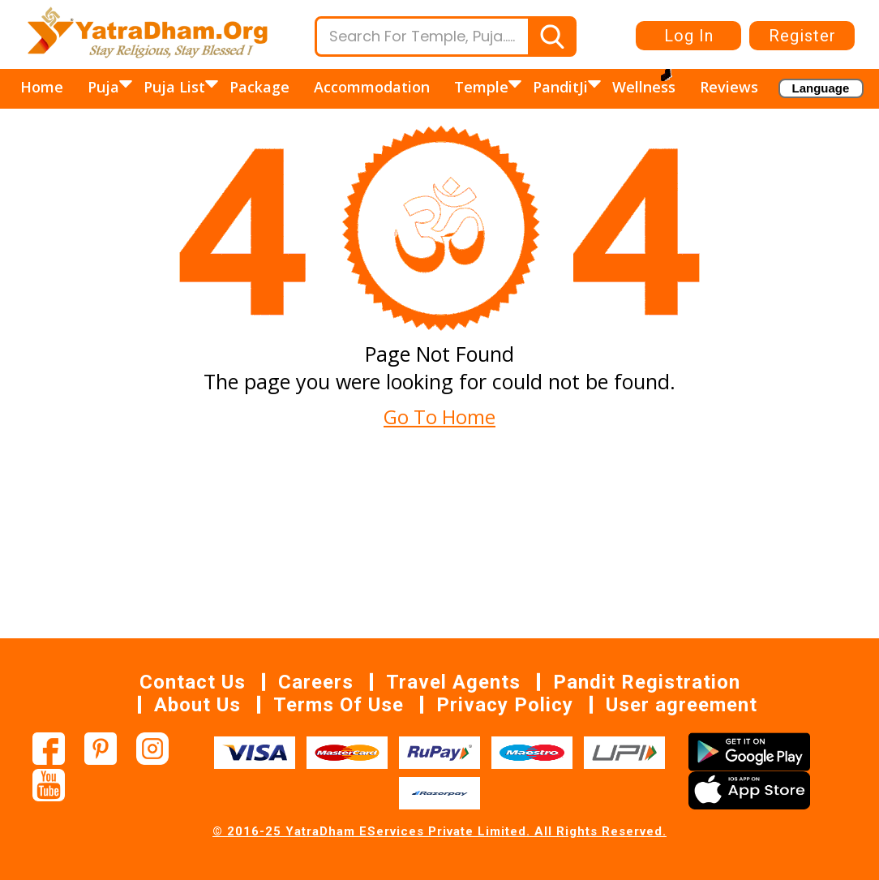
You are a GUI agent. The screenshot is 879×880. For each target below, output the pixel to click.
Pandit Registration (646, 682)
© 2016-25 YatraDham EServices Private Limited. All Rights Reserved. (439, 831)
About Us (197, 704)
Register (802, 35)
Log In (689, 35)
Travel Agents (453, 682)
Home (41, 87)
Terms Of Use (338, 704)
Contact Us (192, 682)
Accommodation (372, 87)
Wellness (643, 87)
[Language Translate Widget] (821, 88)
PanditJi (562, 87)
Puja (105, 87)
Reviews (729, 87)
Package (259, 87)
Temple (483, 87)
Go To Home (439, 416)
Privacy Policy (504, 704)
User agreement (681, 704)
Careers (316, 682)
